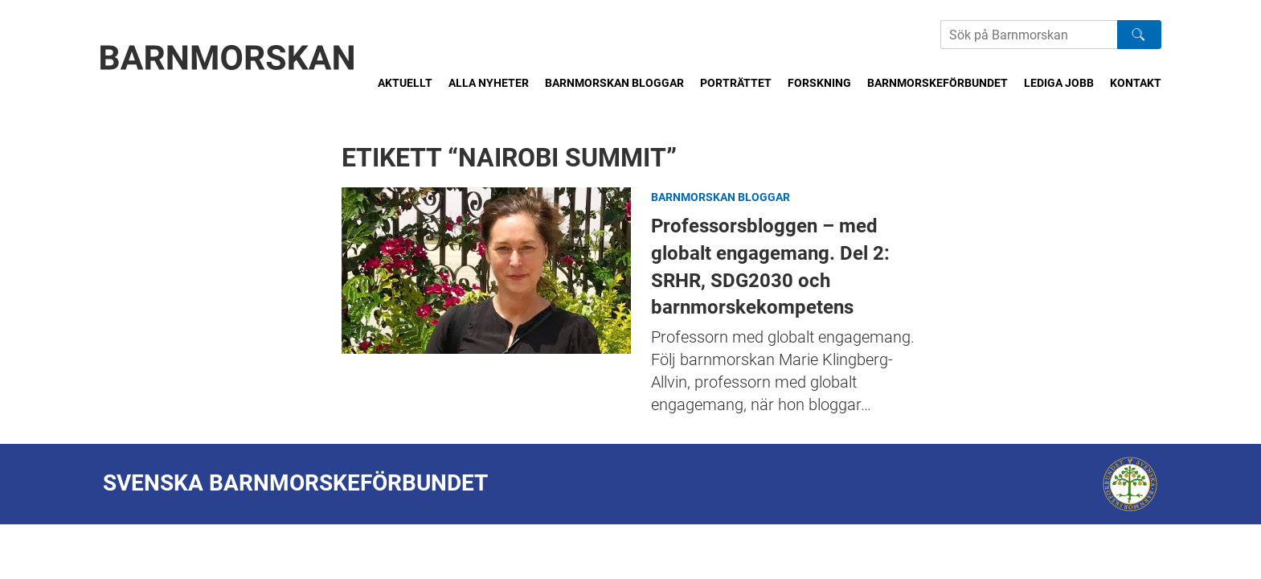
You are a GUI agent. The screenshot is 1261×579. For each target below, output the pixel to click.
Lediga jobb (1059, 82)
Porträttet (736, 82)
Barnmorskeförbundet (937, 82)
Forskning (819, 82)
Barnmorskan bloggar (614, 82)
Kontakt (1135, 82)
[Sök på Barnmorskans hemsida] (1028, 34)
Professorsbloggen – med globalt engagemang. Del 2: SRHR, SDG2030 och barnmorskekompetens (486, 270)
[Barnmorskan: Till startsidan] (227, 57)
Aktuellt (405, 82)
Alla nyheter (488, 82)
